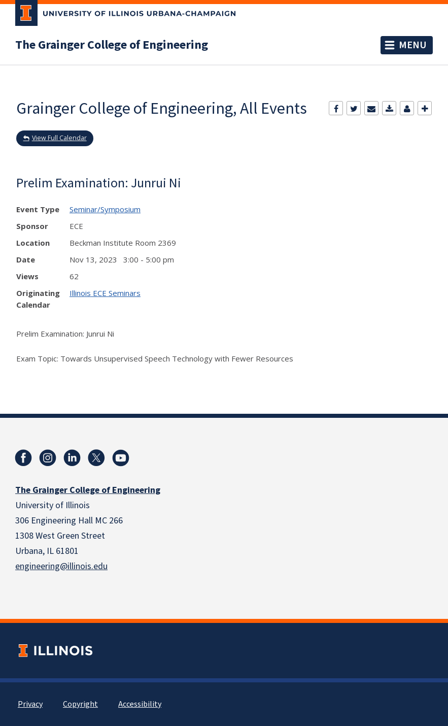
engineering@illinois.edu (61, 566)
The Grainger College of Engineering (111, 45)
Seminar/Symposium (105, 209)
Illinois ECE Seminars (105, 293)
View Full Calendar (59, 138)
